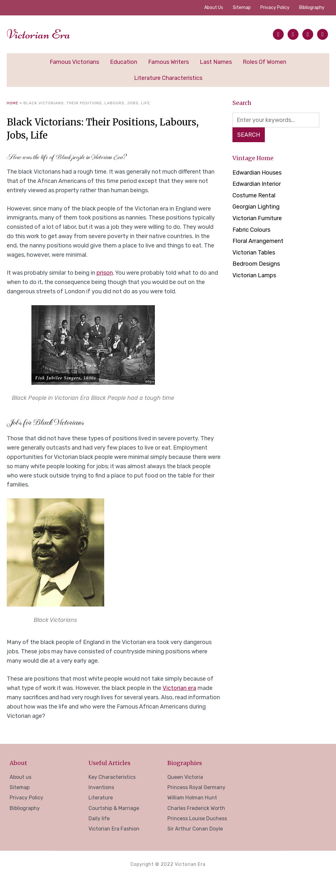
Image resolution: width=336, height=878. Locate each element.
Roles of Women (264, 61)
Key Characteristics (112, 777)
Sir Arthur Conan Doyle (195, 829)
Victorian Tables (253, 252)
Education (123, 61)
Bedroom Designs (256, 263)
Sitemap (242, 7)
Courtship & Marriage (113, 808)
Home (12, 103)
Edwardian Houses (256, 172)
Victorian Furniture (257, 218)
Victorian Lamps (254, 275)
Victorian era (179, 688)
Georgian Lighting (256, 206)
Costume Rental (253, 195)
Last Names (216, 61)
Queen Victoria (185, 777)
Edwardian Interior (256, 183)
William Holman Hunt (192, 798)
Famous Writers (168, 61)
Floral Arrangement (257, 241)
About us (213, 7)
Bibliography (311, 7)
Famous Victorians (74, 61)
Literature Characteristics (168, 78)
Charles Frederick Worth (196, 808)
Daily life (99, 818)
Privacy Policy (275, 7)
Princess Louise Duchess (197, 818)
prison (105, 272)
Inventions (101, 787)
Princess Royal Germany (196, 787)
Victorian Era (38, 34)
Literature (100, 798)
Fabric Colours (251, 229)
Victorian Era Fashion (113, 829)
